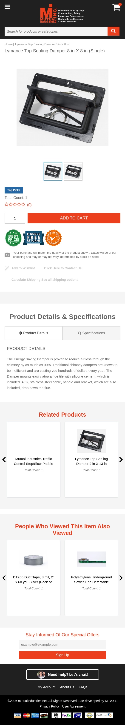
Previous (4, 459)
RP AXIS (111, 701)
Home (9, 44)
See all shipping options (44, 279)
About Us (67, 687)
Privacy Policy (50, 706)
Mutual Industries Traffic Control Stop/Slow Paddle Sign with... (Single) (33, 463)
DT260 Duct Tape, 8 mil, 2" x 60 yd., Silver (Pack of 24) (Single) (33, 582)
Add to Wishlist (23, 268)
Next (121, 459)
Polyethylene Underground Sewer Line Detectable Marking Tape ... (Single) (91, 582)
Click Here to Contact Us (63, 268)
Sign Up (62, 655)
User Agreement (73, 706)
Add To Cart (74, 218)
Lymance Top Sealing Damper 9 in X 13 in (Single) (91, 463)
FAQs (83, 687)
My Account (47, 687)
